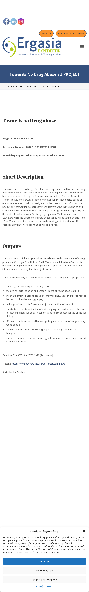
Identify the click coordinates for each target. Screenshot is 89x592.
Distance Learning (71, 33)
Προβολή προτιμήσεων (44, 579)
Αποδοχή (45, 561)
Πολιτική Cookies (43, 586)
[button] (84, 531)
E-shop (46, 33)
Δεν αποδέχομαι (44, 570)
